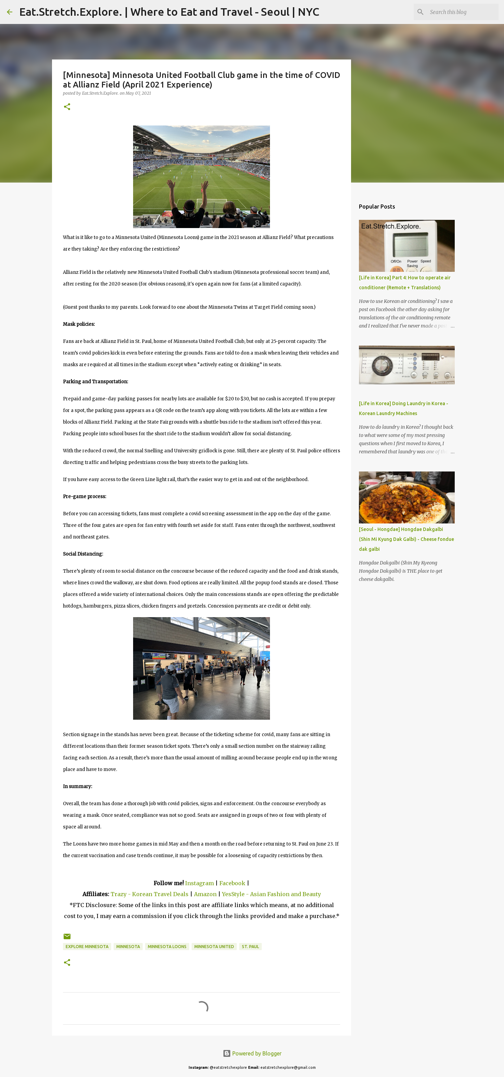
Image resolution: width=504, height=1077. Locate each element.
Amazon (206, 894)
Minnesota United (214, 946)
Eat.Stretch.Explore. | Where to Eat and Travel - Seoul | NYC (169, 11)
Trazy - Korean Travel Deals (150, 894)
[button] (67, 107)
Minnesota (128, 946)
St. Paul (250, 946)
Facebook (232, 883)
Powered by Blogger (252, 1053)
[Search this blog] (463, 12)
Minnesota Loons (167, 946)
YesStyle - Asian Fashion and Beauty (271, 894)
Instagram (199, 883)
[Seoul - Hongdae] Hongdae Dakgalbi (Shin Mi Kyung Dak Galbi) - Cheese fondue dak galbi (406, 539)
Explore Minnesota (87, 946)
